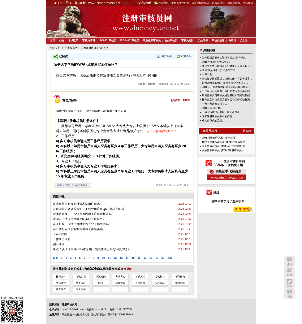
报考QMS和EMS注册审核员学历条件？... (225, 82)
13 (121, 257)
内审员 (232, 40)
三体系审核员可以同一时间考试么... (222, 112)
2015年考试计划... (212, 108)
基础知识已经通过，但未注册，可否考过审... (227, 78)
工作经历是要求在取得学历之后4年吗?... (224, 57)
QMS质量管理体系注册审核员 (218, 137)
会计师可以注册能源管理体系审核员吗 (78, 229)
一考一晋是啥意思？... (214, 103)
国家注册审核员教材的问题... (218, 116)
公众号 (243, 40)
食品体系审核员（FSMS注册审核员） (223, 150)
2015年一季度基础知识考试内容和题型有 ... (226, 87)
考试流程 (81, 276)
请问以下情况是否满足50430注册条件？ (79, 219)
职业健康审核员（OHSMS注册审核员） (224, 146)
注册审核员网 (69, 47)
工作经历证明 (61, 239)
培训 (289, 261)
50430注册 (60, 234)
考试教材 (160, 276)
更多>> (247, 131)
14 (127, 257)
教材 (289, 272)
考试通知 (248, 2)
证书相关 (61, 289)
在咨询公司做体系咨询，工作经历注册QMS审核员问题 (88, 209)
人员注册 (140, 282)
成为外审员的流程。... (214, 120)
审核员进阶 (187, 40)
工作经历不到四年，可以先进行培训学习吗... (227, 91)
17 (145, 257)
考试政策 (73, 40)
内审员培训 (218, 2)
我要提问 (186, 56)
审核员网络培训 (200, 2)
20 (162, 257)
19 (156, 257)
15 (133, 257)
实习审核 (160, 282)
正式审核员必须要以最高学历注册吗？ (78, 204)
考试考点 (120, 276)
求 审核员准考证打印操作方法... (219, 70)
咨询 (289, 293)
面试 (100, 282)
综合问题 (81, 289)
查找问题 (167, 56)
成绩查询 (120, 282)
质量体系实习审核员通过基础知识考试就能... (227, 95)
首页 (52, 40)
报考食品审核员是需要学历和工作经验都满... (227, 99)
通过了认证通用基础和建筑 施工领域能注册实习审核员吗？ (91, 249)
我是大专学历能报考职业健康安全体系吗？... (227, 66)
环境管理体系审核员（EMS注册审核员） (225, 142)
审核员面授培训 (180, 2)
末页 (169, 257)
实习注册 (59, 244)
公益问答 (203, 40)
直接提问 (126, 269)
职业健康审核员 (152, 40)
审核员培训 (88, 40)
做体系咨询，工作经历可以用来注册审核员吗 (82, 214)
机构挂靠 (180, 282)
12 (115, 257)
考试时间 (101, 276)
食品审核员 (171, 40)
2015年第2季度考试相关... (216, 61)
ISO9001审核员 (107, 40)
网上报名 (81, 282)
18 (151, 257)
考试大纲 (140, 276)
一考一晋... (208, 74)
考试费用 (61, 282)
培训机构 (180, 276)
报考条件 (61, 276)
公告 (61, 40)
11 (109, 257)
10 (103, 257)
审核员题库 (234, 2)
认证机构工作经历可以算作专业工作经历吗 (81, 224)
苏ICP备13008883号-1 (120, 314)
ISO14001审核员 (129, 40)
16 (139, 257)
